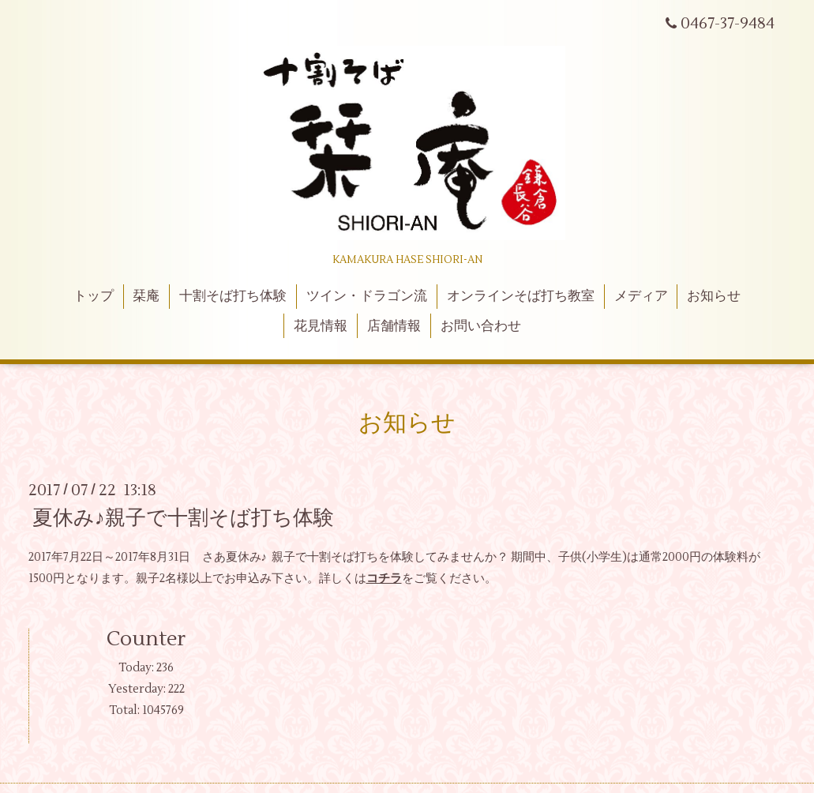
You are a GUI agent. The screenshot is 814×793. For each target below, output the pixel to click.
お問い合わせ (481, 326)
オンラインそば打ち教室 (521, 296)
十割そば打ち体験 (233, 296)
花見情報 (320, 326)
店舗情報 (394, 326)
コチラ (384, 578)
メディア (641, 296)
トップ (93, 296)
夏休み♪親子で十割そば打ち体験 (183, 518)
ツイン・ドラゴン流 (366, 296)
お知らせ (714, 296)
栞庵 (146, 296)
